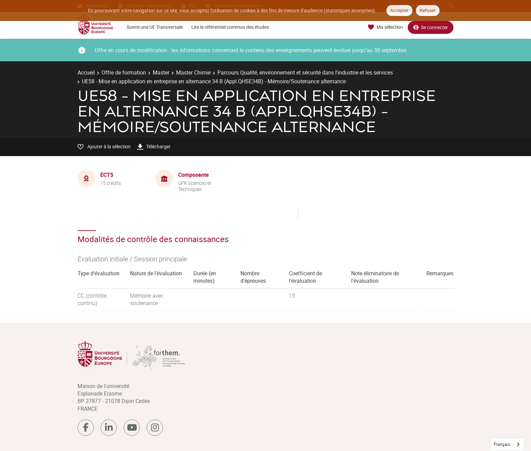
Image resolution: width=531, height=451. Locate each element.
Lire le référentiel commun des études (230, 27)
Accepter (399, 10)
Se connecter (430, 27)
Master (161, 72)
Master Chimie (193, 72)
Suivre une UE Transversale (155, 27)
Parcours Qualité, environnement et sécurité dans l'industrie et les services (305, 72)
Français (502, 444)
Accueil (86, 72)
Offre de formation (124, 72)
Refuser (428, 10)
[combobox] (507, 444)
